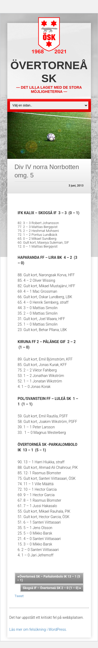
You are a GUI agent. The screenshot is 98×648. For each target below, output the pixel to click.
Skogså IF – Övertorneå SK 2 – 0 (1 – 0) (52, 588)
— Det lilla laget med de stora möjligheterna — (49, 89)
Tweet (19, 596)
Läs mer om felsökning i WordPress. (38, 629)
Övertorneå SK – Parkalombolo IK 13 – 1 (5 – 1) (48, 578)
